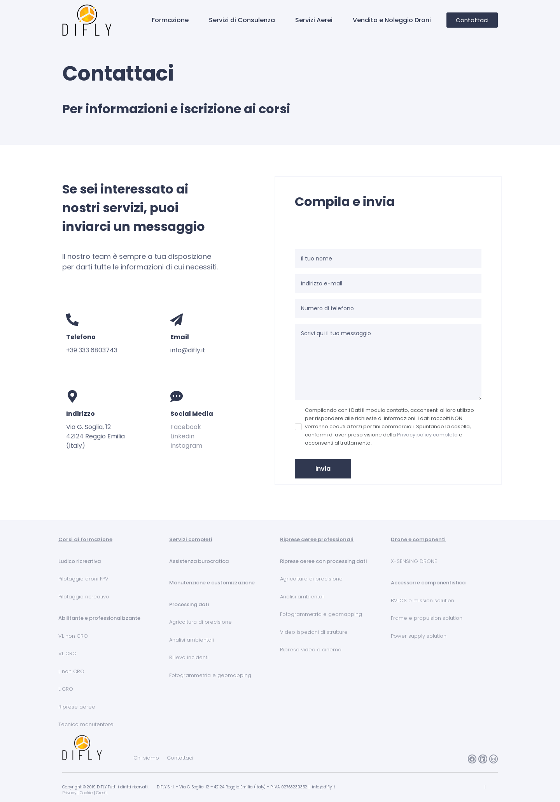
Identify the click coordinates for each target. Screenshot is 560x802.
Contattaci (180, 758)
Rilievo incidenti (188, 657)
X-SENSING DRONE (414, 561)
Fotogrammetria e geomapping (210, 675)
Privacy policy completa (427, 434)
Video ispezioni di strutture (314, 632)
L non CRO (71, 671)
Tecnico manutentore (86, 724)
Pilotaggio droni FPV (83, 578)
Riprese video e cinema (310, 649)
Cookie (86, 793)
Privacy (69, 793)
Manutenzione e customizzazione (212, 582)
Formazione (170, 20)
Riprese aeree (76, 707)
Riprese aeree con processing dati (323, 561)
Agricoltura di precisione (200, 622)
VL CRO (67, 653)
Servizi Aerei (313, 20)
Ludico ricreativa (79, 561)
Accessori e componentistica (428, 582)
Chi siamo (146, 758)
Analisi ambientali (191, 640)
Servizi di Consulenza (242, 20)
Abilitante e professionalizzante (99, 618)
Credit (102, 793)
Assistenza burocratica (199, 561)
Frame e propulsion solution (426, 618)
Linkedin (182, 436)
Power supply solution (418, 636)
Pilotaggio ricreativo (83, 596)
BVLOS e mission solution (422, 600)
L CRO (65, 689)
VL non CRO (73, 636)
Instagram (186, 445)
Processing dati (189, 604)
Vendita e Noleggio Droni (392, 20)
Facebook (185, 426)
